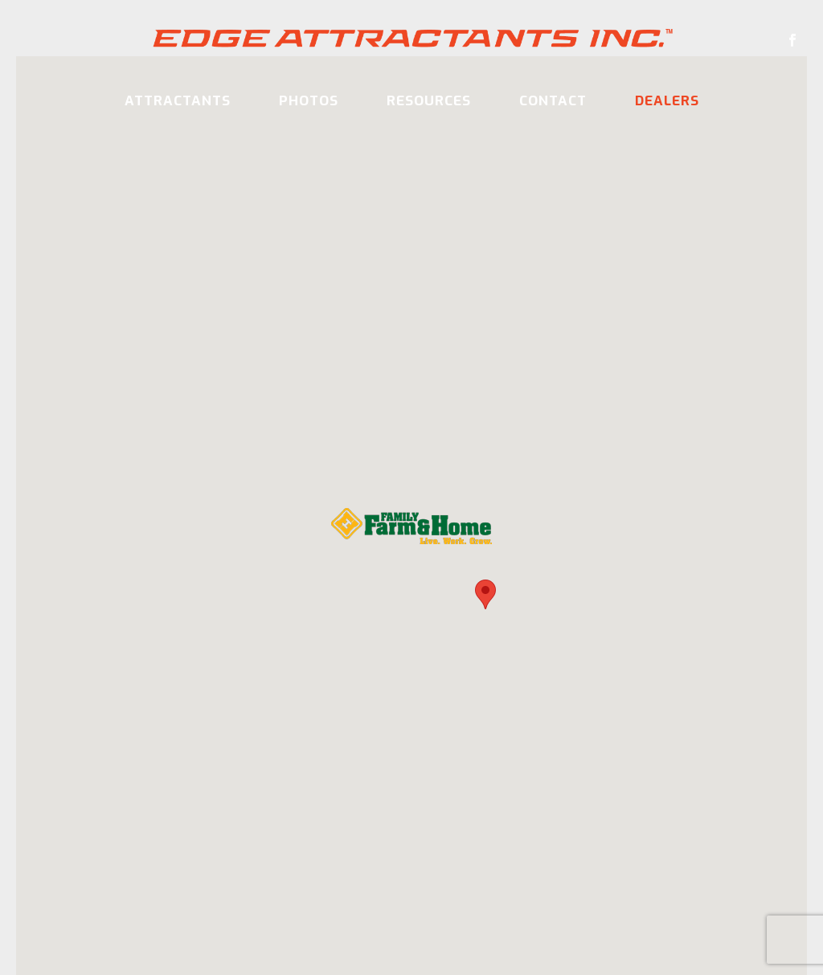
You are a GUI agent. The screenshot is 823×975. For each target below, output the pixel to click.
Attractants (178, 101)
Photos (308, 101)
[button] (485, 595)
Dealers (667, 101)
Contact (553, 101)
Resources (429, 101)
